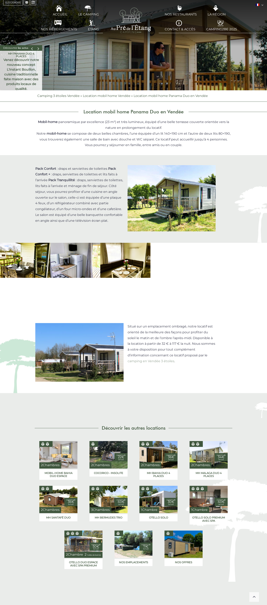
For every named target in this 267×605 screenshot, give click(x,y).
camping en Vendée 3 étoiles (151, 361)
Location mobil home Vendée (106, 96)
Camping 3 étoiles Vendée (58, 96)
